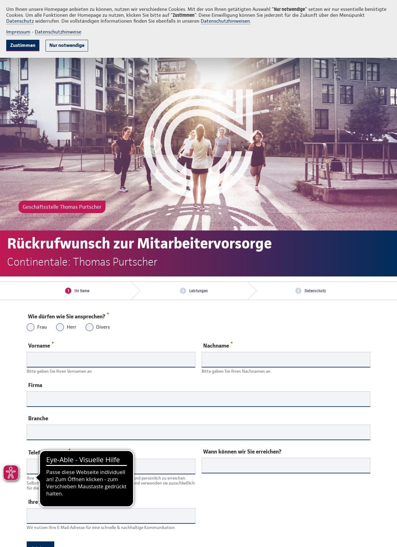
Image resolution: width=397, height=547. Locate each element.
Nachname (218, 345)
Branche (38, 418)
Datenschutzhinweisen (225, 21)
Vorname (41, 345)
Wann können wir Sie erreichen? (242, 452)
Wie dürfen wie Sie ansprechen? (68, 315)
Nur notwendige (66, 45)
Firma (35, 385)
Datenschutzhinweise (58, 32)
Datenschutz (20, 21)
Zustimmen (22, 45)
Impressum (18, 32)
